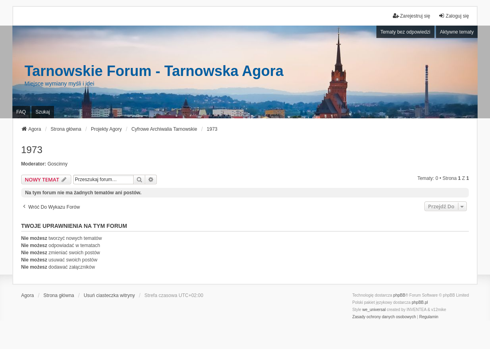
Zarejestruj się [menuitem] (411, 16)
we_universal (374, 309)
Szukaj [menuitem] (43, 112)
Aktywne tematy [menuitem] (457, 32)
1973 (31, 149)
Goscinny (58, 164)
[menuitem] (384, 317)
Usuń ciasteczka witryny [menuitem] (109, 295)
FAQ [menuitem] (21, 112)
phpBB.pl (420, 302)
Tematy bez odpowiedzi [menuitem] (405, 32)
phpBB (399, 295)
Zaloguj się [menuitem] (453, 16)
